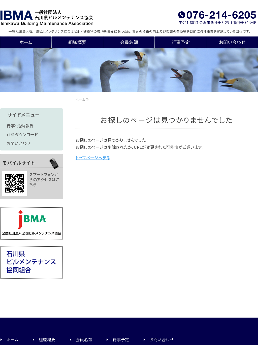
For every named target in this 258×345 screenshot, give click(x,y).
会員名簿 (129, 42)
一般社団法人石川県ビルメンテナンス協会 (57, 16)
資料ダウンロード (22, 134)
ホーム (25, 42)
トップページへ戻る (93, 158)
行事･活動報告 (20, 126)
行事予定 (181, 42)
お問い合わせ (232, 42)
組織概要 (77, 42)
